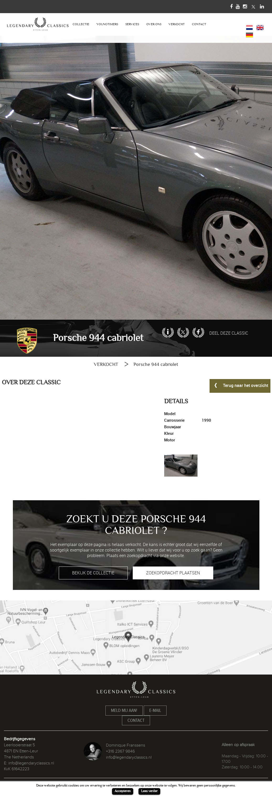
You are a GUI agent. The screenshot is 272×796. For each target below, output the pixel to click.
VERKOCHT (177, 24)
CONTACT (199, 24)
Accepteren (123, 791)
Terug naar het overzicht (240, 385)
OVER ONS (153, 24)
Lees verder (149, 791)
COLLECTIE (81, 24)
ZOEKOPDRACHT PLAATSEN (173, 573)
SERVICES (132, 24)
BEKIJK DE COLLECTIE (93, 573)
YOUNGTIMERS (107, 24)
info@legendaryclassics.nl (31, 763)
